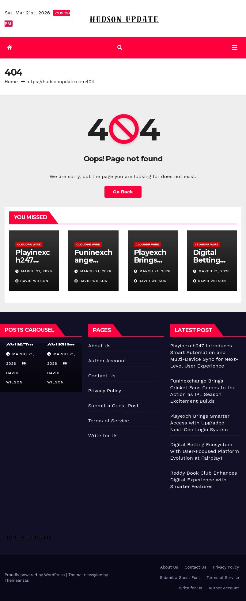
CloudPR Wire (29, 244)
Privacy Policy (104, 391)
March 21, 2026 (36, 271)
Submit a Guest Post (113, 406)
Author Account (107, 361)
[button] (119, 47)
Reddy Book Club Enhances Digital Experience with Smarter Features (203, 479)
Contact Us (101, 376)
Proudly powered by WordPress (35, 575)
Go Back (123, 192)
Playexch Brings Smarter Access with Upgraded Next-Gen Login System (199, 422)
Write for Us (103, 436)
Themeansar (16, 580)
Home (11, 81)
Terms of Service (108, 421)
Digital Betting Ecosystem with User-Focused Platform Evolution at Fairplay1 (204, 451)
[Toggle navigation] (234, 48)
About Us (99, 346)
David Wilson (31, 281)
